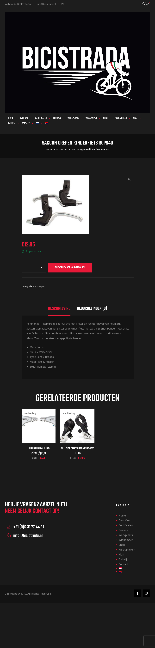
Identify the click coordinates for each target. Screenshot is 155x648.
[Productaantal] (34, 267)
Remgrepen (39, 286)
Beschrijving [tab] (59, 308)
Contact (26, 123)
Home (10, 118)
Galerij (11, 123)
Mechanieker (121, 118)
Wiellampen (91, 118)
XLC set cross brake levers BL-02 (77, 451)
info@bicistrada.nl (46, 4)
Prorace (57, 118)
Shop (105, 118)
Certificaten (41, 118)
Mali (135, 118)
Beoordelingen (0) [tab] (92, 308)
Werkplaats (73, 118)
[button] (129, 179)
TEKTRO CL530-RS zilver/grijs (38, 451)
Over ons (24, 118)
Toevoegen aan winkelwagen (70, 267)
